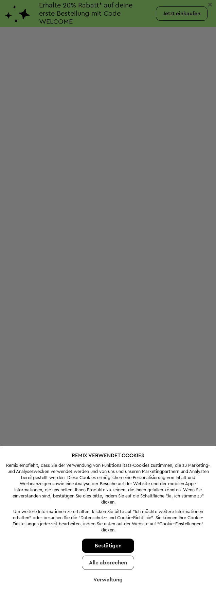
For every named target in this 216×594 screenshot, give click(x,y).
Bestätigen (108, 526)
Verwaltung (108, 560)
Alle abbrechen (108, 543)
